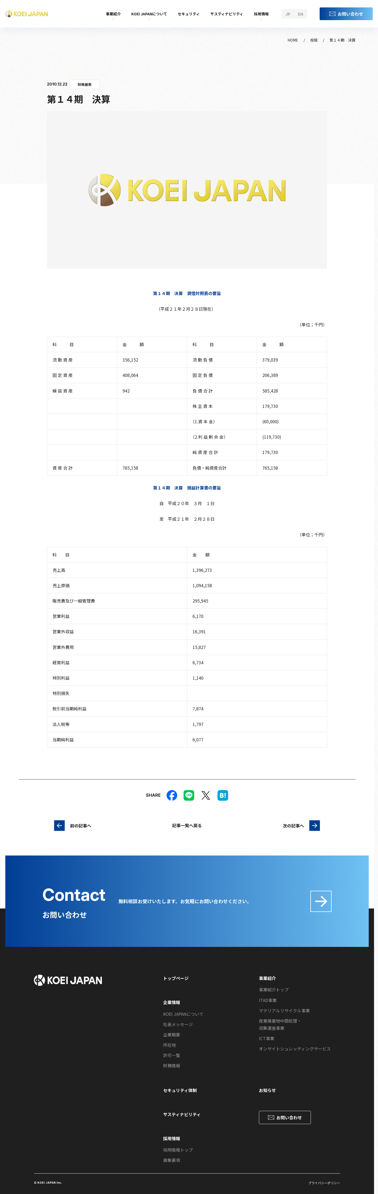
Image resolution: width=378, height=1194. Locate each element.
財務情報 (171, 1065)
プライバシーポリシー (324, 1182)
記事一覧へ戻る (187, 825)
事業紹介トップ (274, 989)
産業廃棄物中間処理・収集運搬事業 (280, 1024)
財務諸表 (85, 84)
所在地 (169, 1045)
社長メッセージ (178, 1024)
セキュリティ (189, 13)
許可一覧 (171, 1055)
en (300, 14)
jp (287, 14)
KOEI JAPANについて (149, 13)
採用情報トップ (178, 1150)
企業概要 (171, 1034)
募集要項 (171, 1160)
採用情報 (261, 13)
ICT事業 (266, 1038)
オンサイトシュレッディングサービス (295, 1048)
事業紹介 (113, 13)
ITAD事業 (268, 1000)
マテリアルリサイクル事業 (284, 1010)
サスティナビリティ (226, 13)
